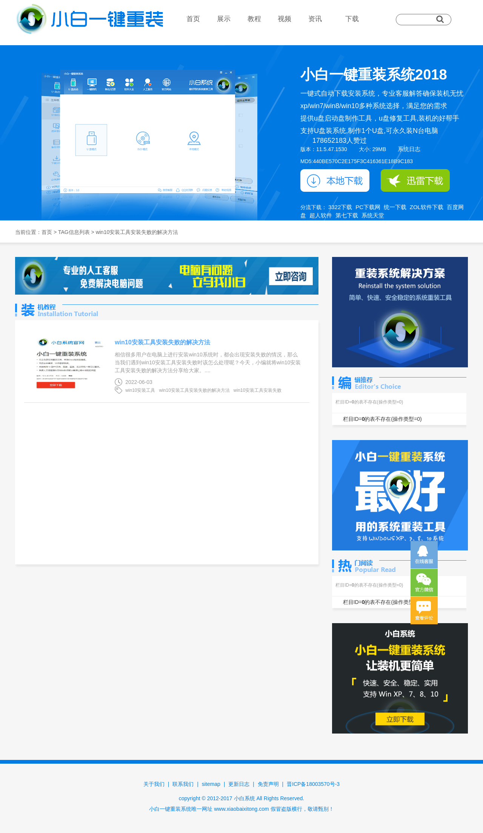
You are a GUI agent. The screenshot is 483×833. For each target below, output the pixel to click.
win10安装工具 (140, 390)
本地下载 (334, 180)
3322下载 (340, 207)
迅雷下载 (415, 180)
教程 (254, 19)
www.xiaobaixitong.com (241, 809)
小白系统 (244, 798)
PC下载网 (367, 207)
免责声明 (268, 784)
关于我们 (154, 784)
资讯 (315, 19)
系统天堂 (372, 215)
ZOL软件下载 (426, 207)
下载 (352, 19)
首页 (193, 19)
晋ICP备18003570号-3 (313, 784)
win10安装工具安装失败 (257, 390)
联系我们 (183, 784)
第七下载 (346, 215)
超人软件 (320, 215)
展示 (224, 19)
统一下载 (395, 207)
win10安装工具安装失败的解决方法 (162, 342)
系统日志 (409, 149)
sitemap (211, 784)
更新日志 (238, 784)
